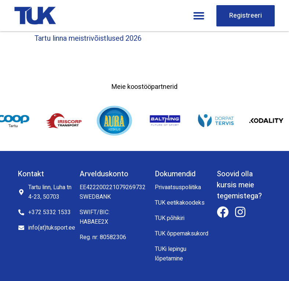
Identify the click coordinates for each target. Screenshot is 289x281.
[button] (199, 16)
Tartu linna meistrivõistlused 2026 (88, 38)
